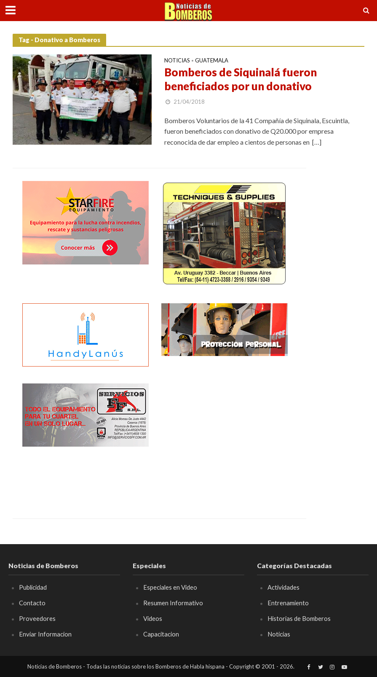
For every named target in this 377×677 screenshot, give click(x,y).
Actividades (283, 587)
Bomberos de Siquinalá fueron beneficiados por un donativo (240, 79)
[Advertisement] (224, 436)
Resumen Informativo (173, 603)
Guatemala (211, 61)
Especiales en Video (170, 587)
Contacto (32, 603)
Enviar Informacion (45, 634)
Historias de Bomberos (299, 618)
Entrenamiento (288, 603)
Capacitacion (161, 634)
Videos (152, 618)
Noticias (177, 61)
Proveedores (37, 618)
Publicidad (33, 587)
